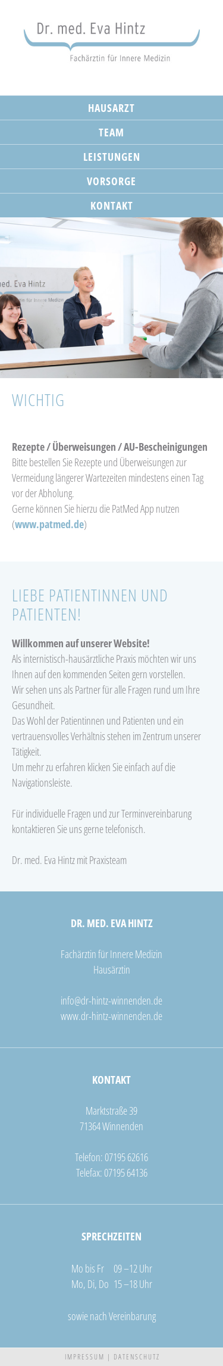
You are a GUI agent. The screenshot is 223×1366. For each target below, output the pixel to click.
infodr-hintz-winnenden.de (111, 1000)
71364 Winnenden (111, 1126)
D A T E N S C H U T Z (136, 1357)
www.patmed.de (49, 524)
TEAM (111, 132)
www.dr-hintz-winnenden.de (111, 1016)
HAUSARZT (111, 108)
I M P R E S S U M (84, 1357)
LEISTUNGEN (111, 156)
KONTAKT (111, 205)
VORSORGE (111, 181)
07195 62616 (126, 1157)
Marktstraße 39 (111, 1110)
